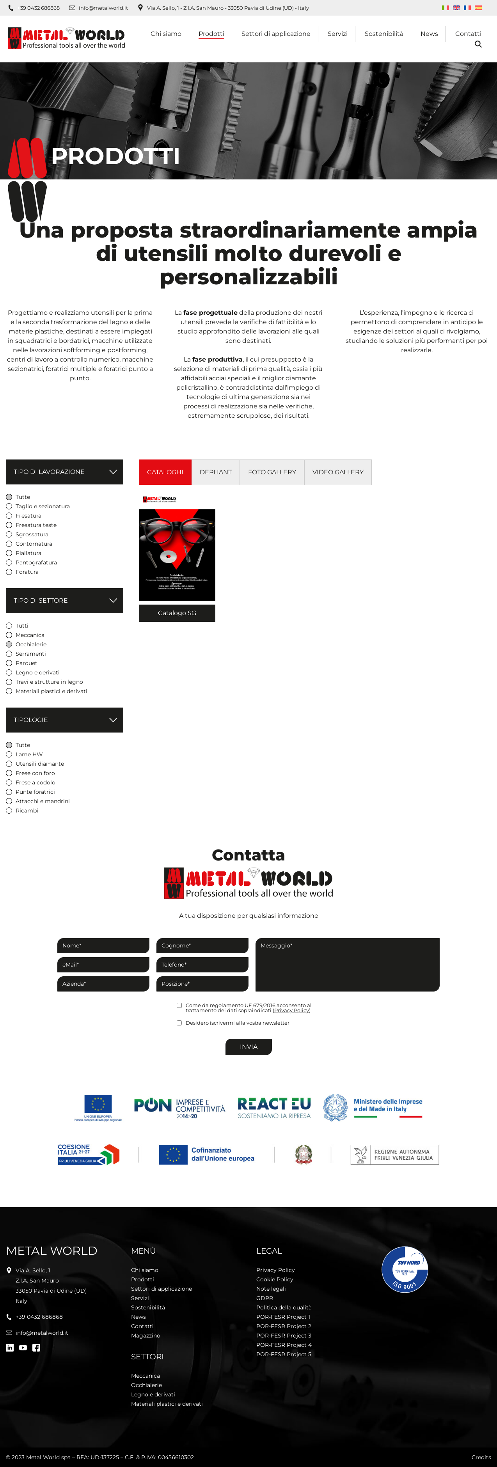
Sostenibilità (384, 33)
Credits (481, 1457)
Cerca (477, 44)
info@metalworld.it (103, 8)
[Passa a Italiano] (445, 8)
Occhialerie (146, 1385)
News (429, 33)
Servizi (338, 33)
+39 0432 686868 (39, 8)
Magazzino (145, 1335)
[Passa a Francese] (467, 8)
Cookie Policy (274, 1279)
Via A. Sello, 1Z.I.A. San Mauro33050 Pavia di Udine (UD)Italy (51, 1285)
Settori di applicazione (276, 33)
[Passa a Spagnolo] (478, 8)
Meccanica (145, 1375)
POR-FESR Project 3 (283, 1335)
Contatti (468, 33)
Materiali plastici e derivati (167, 1403)
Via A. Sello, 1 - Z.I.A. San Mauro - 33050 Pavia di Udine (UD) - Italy (228, 8)
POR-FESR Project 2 (283, 1326)
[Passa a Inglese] (456, 8)
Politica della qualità (284, 1307)
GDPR (264, 1298)
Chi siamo (166, 33)
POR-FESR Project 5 (283, 1354)
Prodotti (211, 33)
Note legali (271, 1288)
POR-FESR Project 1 (283, 1316)
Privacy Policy (291, 1010)
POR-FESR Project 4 (284, 1344)
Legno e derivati (153, 1394)
